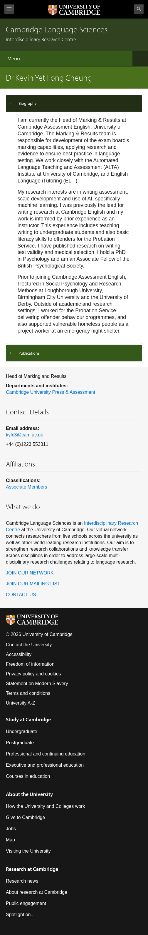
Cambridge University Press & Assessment (50, 392)
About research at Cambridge (36, 892)
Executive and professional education (45, 765)
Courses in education (28, 776)
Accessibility (18, 654)
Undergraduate (21, 731)
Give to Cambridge (25, 817)
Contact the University (29, 644)
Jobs (11, 828)
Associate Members (26, 486)
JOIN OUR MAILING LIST (33, 583)
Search (139, 9)
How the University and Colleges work (45, 806)
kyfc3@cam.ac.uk (24, 434)
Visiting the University (28, 850)
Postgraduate (20, 742)
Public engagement (26, 903)
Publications (29, 353)
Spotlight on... (20, 914)
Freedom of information (30, 664)
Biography (27, 103)
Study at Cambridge (28, 719)
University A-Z (20, 702)
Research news (22, 880)
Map (10, 839)
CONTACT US (21, 594)
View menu (9, 9)
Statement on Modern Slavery (37, 683)
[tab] (74, 103)
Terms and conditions (28, 693)
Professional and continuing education (45, 753)
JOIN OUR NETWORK (30, 572)
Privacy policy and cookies (33, 673)
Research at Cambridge (32, 869)
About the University (29, 794)
